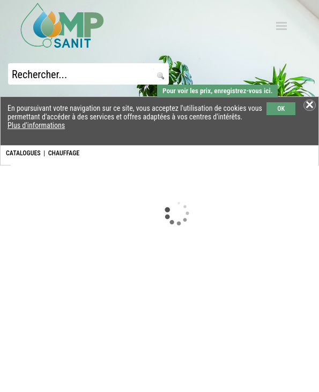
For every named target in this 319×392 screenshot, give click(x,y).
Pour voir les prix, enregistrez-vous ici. (217, 91)
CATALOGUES (23, 153)
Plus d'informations (36, 125)
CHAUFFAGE (63, 153)
